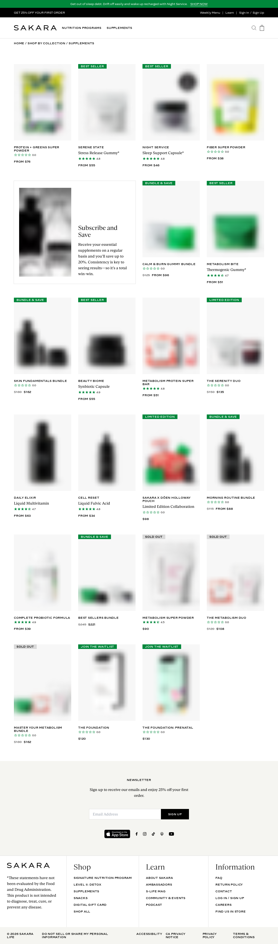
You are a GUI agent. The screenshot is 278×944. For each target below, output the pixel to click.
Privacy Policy (210, 935)
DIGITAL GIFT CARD (90, 904)
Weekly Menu (210, 12)
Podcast (154, 904)
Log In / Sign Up (229, 898)
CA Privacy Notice (175, 935)
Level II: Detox (87, 884)
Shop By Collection (46, 43)
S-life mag (156, 891)
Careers (223, 904)
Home (19, 43)
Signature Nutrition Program (103, 878)
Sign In (244, 12)
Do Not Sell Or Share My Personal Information (75, 935)
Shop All (82, 911)
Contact (223, 891)
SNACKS (81, 898)
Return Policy (229, 884)
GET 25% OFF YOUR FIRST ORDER (39, 12)
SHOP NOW (199, 4)
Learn (229, 12)
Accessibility (149, 934)
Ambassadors (159, 884)
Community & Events (165, 898)
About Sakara (159, 878)
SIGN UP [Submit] (175, 814)
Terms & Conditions (244, 935)
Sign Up (258, 12)
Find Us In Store (230, 911)
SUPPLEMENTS (119, 28)
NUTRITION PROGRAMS (81, 28)
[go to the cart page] (262, 28)
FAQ (218, 878)
